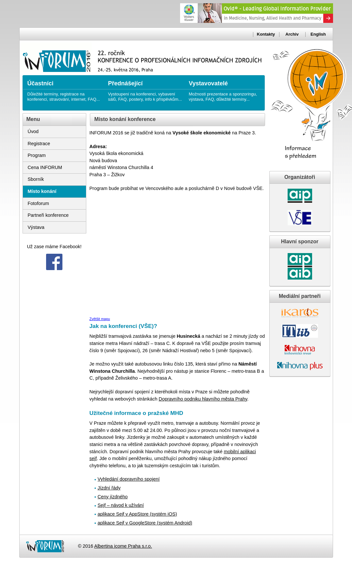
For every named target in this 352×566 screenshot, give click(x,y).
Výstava (36, 227)
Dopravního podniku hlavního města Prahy (203, 399)
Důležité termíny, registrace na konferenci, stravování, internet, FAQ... (64, 88)
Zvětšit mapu (100, 319)
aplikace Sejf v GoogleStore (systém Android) (145, 522)
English (318, 34)
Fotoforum (38, 203)
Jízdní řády (109, 487)
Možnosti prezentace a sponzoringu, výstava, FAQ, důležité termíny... (226, 88)
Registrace (39, 143)
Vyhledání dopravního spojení (129, 479)
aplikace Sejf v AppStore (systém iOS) (137, 514)
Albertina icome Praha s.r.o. (123, 546)
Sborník (36, 179)
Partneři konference (48, 215)
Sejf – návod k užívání (121, 505)
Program (37, 155)
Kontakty (266, 34)
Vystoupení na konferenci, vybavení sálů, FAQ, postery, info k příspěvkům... (145, 88)
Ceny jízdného (113, 496)
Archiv (291, 34)
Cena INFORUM (45, 167)
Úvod (33, 131)
